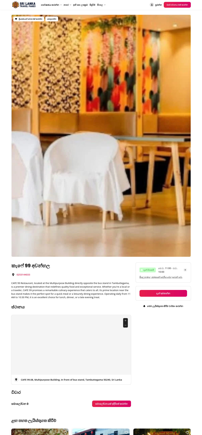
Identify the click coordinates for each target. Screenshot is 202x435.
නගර (66, 4)
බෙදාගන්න (51, 19)
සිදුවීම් (92, 4)
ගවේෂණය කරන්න (50, 4)
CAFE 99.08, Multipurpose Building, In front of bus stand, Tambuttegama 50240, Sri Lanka (71, 379)
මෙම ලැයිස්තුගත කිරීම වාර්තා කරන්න (163, 306)
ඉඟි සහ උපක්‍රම (80, 4)
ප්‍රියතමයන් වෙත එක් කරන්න (28, 19)
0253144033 (23, 274)
